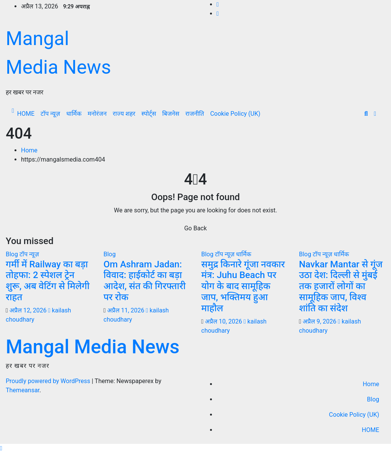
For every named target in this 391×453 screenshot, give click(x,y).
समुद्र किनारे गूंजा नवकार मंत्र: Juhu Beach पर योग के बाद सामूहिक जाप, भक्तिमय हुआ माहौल (243, 286)
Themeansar (22, 390)
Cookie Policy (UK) (235, 113)
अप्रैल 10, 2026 (223, 321)
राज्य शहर (124, 113)
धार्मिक (73, 113)
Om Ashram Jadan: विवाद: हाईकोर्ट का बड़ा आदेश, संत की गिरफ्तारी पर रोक (144, 281)
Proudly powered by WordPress (49, 381)
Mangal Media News (92, 347)
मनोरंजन (97, 113)
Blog (12, 254)
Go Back (195, 228)
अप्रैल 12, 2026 (28, 310)
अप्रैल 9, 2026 (319, 321)
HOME (25, 113)
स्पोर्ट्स (148, 113)
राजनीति (195, 113)
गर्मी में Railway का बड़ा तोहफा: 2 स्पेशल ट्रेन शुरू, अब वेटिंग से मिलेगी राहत (47, 281)
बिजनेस (170, 113)
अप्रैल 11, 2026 (125, 310)
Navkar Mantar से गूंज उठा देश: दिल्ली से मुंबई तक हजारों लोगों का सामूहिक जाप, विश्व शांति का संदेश (341, 286)
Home (29, 150)
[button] (366, 113)
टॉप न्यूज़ (50, 113)
